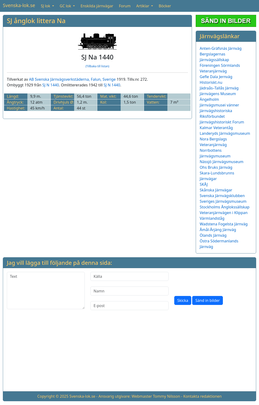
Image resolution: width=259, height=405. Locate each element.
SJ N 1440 (50, 85)
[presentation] (210, 281)
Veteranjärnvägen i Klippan (224, 212)
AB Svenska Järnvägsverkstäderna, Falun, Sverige (72, 79)
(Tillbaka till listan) (97, 66)
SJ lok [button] (46, 5)
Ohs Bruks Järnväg (216, 167)
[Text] (46, 290)
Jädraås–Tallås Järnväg (219, 88)
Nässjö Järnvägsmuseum (221, 161)
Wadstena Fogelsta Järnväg (224, 224)
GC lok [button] (66, 5)
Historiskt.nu (211, 82)
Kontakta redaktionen (202, 396)
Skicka (182, 300)
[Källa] (129, 276)
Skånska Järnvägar (216, 190)
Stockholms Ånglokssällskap (225, 207)
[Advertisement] (129, 354)
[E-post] (129, 305)
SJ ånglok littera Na (36, 20)
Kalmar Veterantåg (216, 127)
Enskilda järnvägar (97, 5)
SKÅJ (204, 184)
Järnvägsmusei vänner (219, 105)
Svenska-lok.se (19, 5)
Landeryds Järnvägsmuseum (225, 133)
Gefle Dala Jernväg (216, 76)
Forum (125, 5)
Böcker (165, 5)
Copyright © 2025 (52, 396)
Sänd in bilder (207, 300)
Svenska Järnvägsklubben (222, 195)
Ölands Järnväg (213, 235)
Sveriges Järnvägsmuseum (223, 201)
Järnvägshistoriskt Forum (222, 122)
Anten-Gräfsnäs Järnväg (221, 48)
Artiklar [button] (143, 5)
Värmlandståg (212, 218)
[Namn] (129, 291)
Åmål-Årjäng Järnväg (218, 229)
